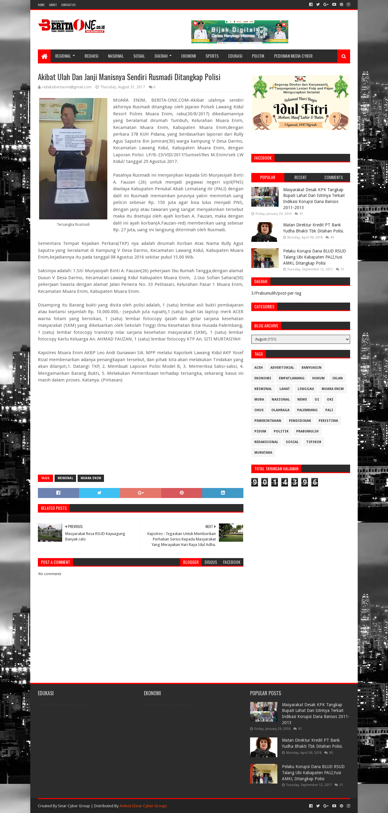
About (53, 4)
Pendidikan (300, 421)
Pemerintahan (267, 421)
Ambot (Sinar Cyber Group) (143, 806)
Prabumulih (307, 431)
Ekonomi (188, 56)
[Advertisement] (140, 426)
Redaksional (266, 442)
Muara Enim (91, 478)
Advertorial (282, 368)
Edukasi (235, 56)
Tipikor (313, 442)
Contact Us (68, 4)
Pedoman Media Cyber (293, 56)
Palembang (307, 410)
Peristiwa (328, 421)
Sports (212, 56)
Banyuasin (312, 368)
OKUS (259, 410)
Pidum (260, 431)
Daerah (161, 56)
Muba (259, 399)
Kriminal (65, 478)
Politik (258, 56)
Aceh (258, 368)
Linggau (306, 389)
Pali (329, 410)
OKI (330, 399)
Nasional (116, 56)
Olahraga (280, 410)
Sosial (139, 56)
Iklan (337, 378)
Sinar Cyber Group (74, 806)
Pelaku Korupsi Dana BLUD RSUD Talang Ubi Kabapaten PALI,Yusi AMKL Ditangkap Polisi (314, 257)
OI (317, 399)
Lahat (284, 389)
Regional (63, 56)
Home (41, 4)
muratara (263, 453)
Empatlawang (292, 378)
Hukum (318, 378)
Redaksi (91, 56)
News (302, 399)
